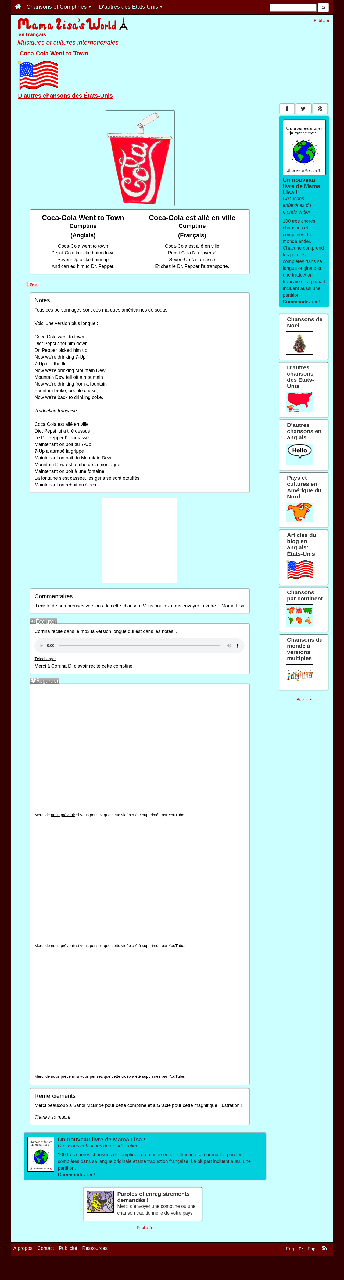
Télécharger (45, 659)
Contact (45, 1248)
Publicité (68, 1248)
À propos (23, 1248)
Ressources (95, 1248)
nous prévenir (63, 815)
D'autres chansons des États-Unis (65, 95)
